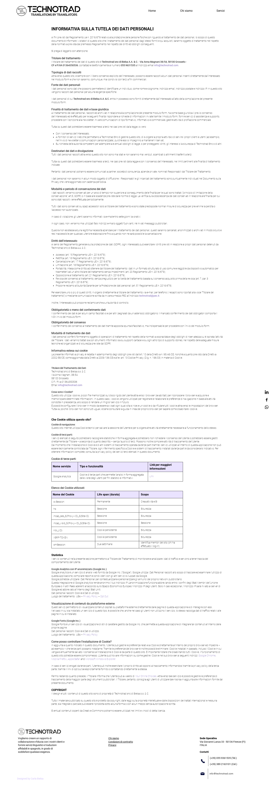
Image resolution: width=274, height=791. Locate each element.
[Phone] (203, 761)
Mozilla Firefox (59, 659)
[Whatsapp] (266, 407)
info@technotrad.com (166, 65)
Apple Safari (74, 659)
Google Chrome (207, 655)
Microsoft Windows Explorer (100, 659)
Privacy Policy (90, 596)
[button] (220, 11)
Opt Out (104, 596)
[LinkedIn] (266, 392)
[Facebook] (266, 400)
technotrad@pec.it (149, 295)
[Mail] (202, 774)
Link (151, 476)
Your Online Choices (145, 676)
